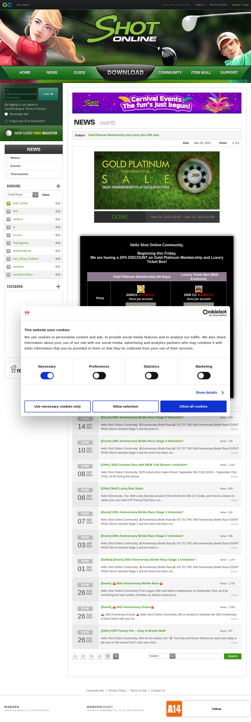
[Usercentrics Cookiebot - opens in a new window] (206, 312)
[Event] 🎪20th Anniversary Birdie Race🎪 (132, 583)
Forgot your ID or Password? (27, 121)
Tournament (19, 174)
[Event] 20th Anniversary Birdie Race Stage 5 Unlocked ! (142, 417)
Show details (206, 392)
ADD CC (200, 4)
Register (236, 4)
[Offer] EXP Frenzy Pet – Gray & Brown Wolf (133, 630)
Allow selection (125, 406)
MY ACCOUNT (218, 4)
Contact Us (158, 690)
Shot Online (23, 4)
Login (246, 4)
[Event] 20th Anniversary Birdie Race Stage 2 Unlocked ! (142, 536)
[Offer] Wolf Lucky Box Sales (122, 488)
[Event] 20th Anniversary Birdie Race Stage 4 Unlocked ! (142, 441)
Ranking (37, 186)
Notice (15, 158)
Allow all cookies (193, 406)
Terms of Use (138, 690)
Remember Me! (19, 114)
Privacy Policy (117, 690)
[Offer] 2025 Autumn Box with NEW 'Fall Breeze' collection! (144, 464)
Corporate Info (95, 690)
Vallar (46, 194)
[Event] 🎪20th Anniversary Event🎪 (128, 607)
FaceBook (34, 286)
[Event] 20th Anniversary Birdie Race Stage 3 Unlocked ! (142, 512)
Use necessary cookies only (57, 406)
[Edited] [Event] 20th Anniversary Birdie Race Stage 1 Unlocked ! (148, 559)
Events (15, 166)
